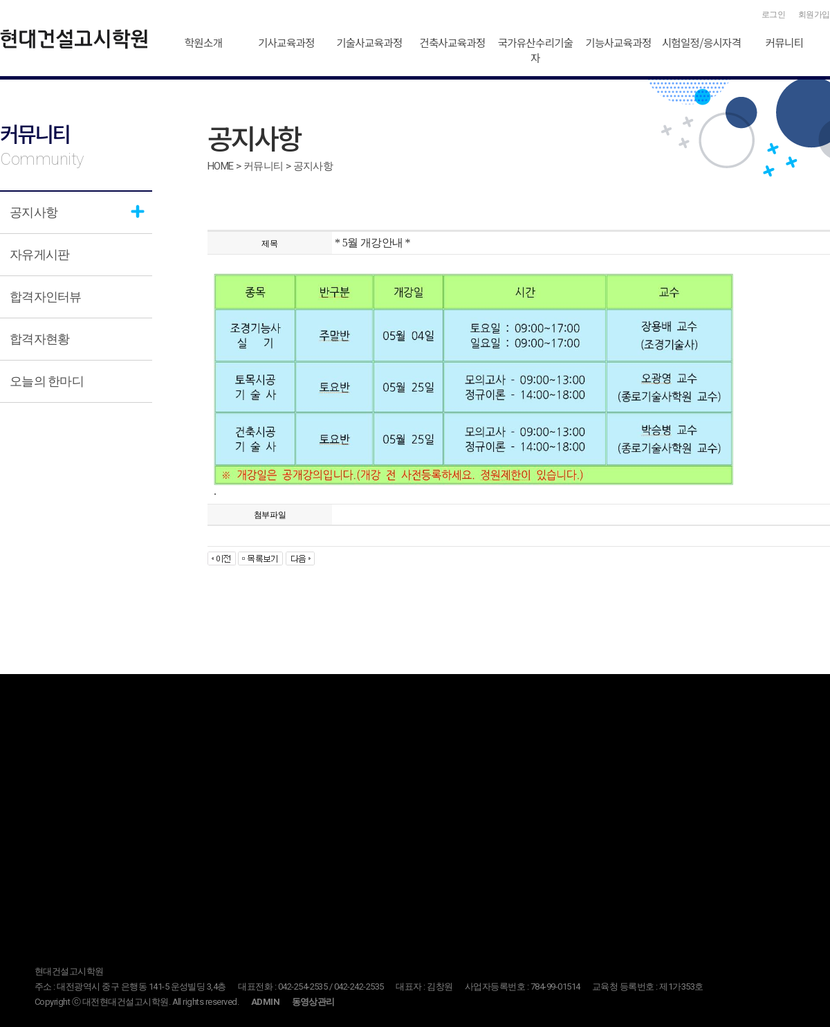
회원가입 (814, 14)
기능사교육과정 (618, 42)
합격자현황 (39, 338)
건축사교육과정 (452, 42)
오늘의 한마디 (47, 381)
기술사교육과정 (369, 42)
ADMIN (265, 1002)
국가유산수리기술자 (535, 50)
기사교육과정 (286, 42)
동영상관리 (313, 1002)
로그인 (774, 14)
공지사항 (33, 212)
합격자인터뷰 (46, 296)
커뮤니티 (785, 42)
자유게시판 (39, 254)
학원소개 (204, 42)
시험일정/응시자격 (701, 42)
